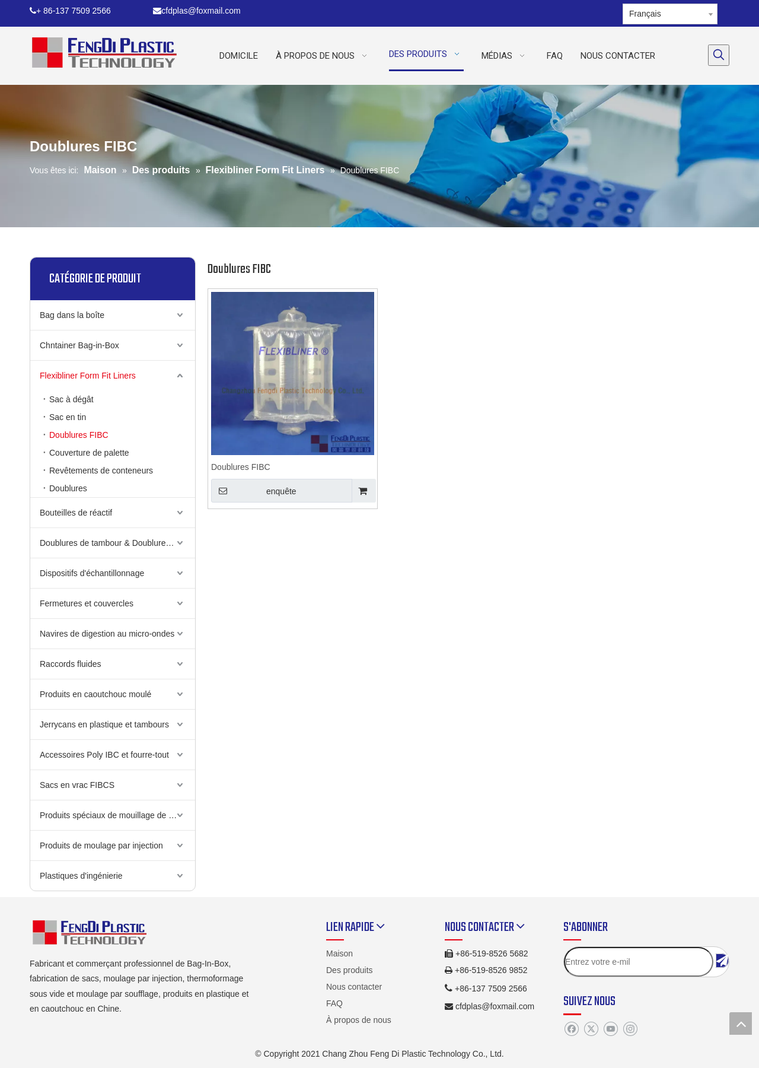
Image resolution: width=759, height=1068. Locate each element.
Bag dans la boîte (72, 315)
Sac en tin (67, 417)
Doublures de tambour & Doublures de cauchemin (117, 543)
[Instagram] (630, 1029)
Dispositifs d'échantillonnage (92, 573)
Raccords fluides (70, 664)
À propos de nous (358, 1020)
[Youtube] (610, 1029)
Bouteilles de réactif (76, 512)
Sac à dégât (71, 399)
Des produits (349, 970)
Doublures (68, 488)
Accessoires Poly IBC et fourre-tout (104, 754)
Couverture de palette (89, 452)
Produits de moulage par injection (101, 845)
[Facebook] (571, 1029)
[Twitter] (590, 1029)
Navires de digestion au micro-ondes (107, 633)
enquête (253, 491)
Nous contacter (354, 986)
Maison (339, 953)
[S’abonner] (722, 960)
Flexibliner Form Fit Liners (88, 375)
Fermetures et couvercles (86, 603)
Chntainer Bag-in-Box (79, 345)
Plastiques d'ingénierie (81, 876)
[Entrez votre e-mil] (638, 962)
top (740, 1023)
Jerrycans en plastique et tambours (104, 724)
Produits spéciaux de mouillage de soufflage (117, 815)
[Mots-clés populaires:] (718, 55)
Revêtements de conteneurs (101, 470)
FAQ (334, 1003)
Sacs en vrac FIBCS (77, 785)
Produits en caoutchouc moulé (95, 694)
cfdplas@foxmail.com (196, 10)
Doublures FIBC (79, 435)
